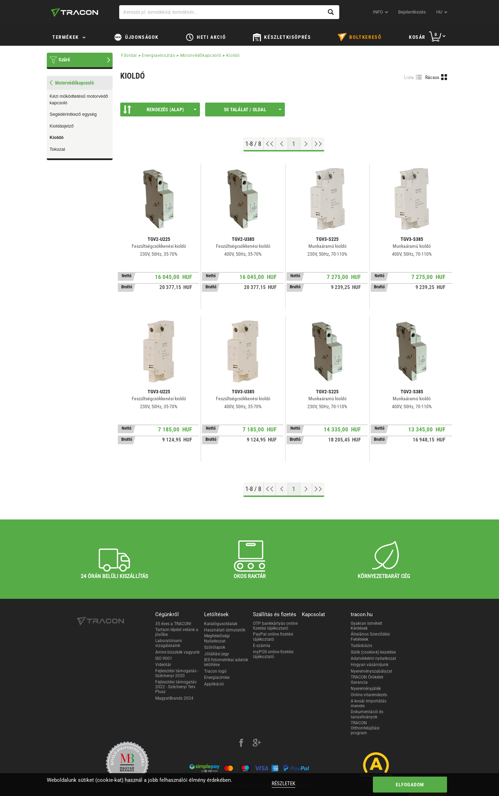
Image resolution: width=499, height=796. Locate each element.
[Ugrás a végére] (318, 143)
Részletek (283, 783)
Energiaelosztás (158, 55)
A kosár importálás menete (368, 703)
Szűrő (64, 59)
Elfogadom (410, 784)
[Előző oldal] (282, 143)
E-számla (261, 645)
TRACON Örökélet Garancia (367, 679)
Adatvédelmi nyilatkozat (373, 658)
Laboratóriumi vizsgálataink (168, 643)
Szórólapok (214, 647)
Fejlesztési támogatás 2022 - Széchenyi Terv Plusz (175, 687)
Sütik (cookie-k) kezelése (373, 652)
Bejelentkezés (412, 12)
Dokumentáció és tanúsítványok (367, 714)
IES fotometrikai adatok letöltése (226, 662)
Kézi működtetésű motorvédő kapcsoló (79, 99)
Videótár (163, 664)
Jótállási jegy (216, 653)
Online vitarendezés (369, 694)
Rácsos (432, 77)
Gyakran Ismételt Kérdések (366, 626)
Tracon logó (215, 671)
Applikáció (214, 684)
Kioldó (56, 137)
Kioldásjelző (61, 126)
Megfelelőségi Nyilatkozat (217, 638)
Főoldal (129, 55)
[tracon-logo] (74, 12)
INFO (378, 12)
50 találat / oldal (252, 109)
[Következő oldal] (306, 143)
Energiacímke (216, 677)
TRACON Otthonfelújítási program (365, 727)
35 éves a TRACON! (173, 623)
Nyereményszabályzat (371, 671)
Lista (409, 77)
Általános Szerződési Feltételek (370, 636)
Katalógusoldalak (220, 623)
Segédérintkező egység (73, 114)
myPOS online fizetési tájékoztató (273, 654)
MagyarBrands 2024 (174, 698)
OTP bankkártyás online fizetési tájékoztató (275, 626)
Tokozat (57, 149)
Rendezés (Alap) (159, 109)
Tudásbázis (361, 645)
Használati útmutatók (224, 630)
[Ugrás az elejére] (270, 143)
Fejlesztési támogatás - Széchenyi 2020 (177, 673)
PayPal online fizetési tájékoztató (273, 636)
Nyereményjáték (366, 688)
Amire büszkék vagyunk (177, 652)
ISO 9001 (163, 658)
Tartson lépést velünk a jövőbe (176, 632)
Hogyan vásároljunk (369, 664)
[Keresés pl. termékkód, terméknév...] (229, 12)
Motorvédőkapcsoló (200, 55)
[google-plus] (257, 744)
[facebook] (241, 744)
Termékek (65, 37)
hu (439, 12)
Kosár (417, 37)
